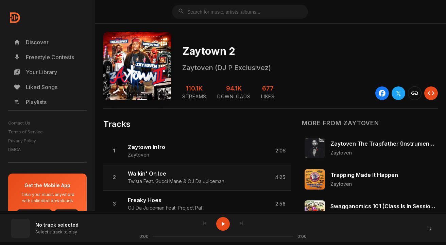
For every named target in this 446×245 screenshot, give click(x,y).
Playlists (30, 102)
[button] (197, 150)
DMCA (14, 149)
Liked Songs (35, 87)
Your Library (35, 72)
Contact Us (19, 123)
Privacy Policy (22, 140)
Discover (31, 42)
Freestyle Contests (44, 57)
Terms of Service (25, 131)
